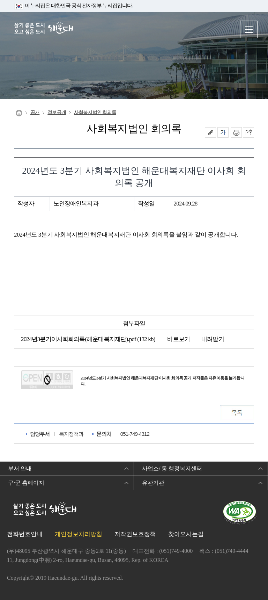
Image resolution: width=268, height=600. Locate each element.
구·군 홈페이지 (26, 483)
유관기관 (153, 483)
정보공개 (56, 112)
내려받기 (208, 339)
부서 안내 (20, 468)
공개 (34, 112)
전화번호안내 (25, 534)
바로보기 (174, 339)
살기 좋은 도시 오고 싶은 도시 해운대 (43, 28)
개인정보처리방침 (78, 534)
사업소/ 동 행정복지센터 (172, 468)
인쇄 (236, 132)
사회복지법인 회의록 (95, 112)
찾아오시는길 (186, 534)
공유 (210, 132)
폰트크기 (223, 132)
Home (19, 113)
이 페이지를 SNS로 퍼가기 (248, 132)
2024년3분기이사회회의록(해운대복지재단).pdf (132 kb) (88, 339)
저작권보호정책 (135, 534)
